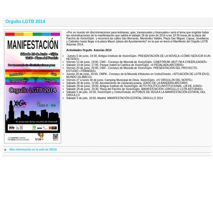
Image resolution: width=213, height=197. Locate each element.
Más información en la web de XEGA (33, 149)
